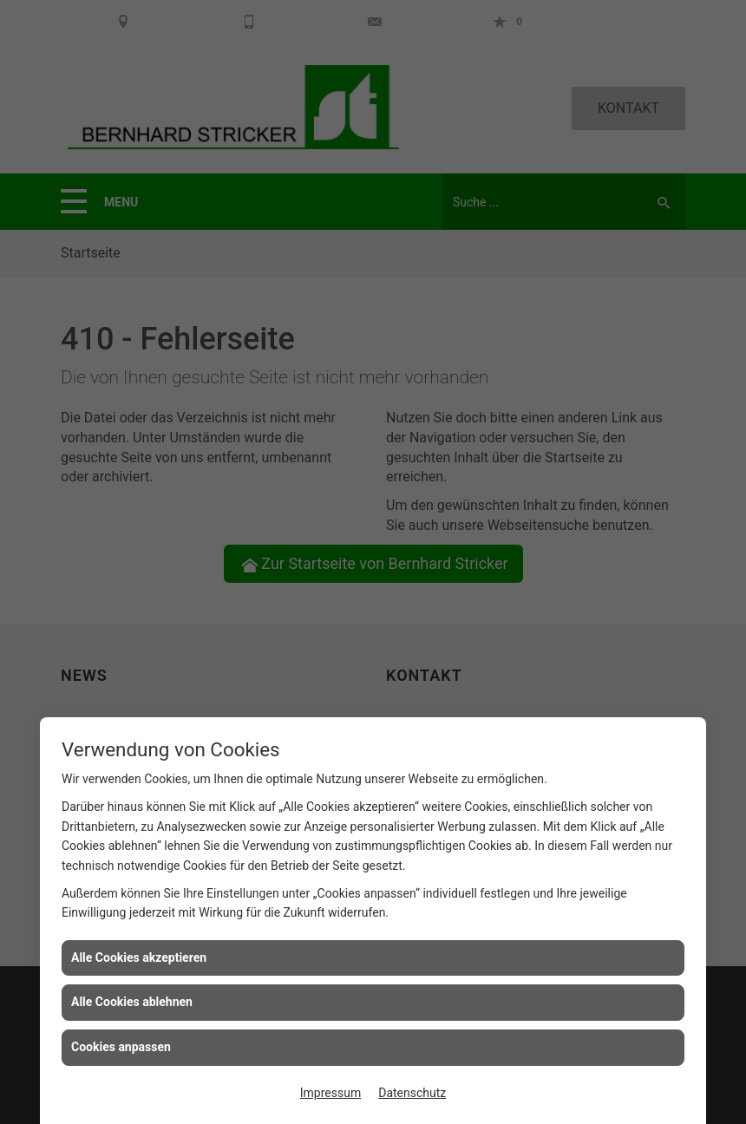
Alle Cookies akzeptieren (138, 957)
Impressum (330, 1093)
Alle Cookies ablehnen (132, 1002)
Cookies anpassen (121, 1047)
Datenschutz (412, 1093)
